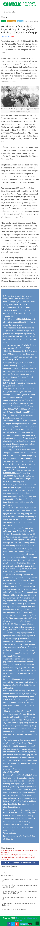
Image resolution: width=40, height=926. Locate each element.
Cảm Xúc (22, 921)
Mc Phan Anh (11, 21)
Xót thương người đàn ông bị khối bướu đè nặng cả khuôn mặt (18, 904)
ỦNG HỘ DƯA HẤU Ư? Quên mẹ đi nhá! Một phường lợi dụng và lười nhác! (19, 886)
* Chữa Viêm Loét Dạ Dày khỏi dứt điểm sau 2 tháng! (17, 855)
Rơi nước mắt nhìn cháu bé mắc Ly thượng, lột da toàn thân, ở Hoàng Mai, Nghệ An (19, 892)
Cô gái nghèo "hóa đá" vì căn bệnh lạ (14, 909)
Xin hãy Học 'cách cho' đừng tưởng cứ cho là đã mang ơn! (19, 898)
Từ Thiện (20, 21)
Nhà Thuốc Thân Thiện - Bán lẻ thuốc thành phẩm (20, 863)
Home (3, 21)
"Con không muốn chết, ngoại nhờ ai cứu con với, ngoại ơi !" (20, 880)
